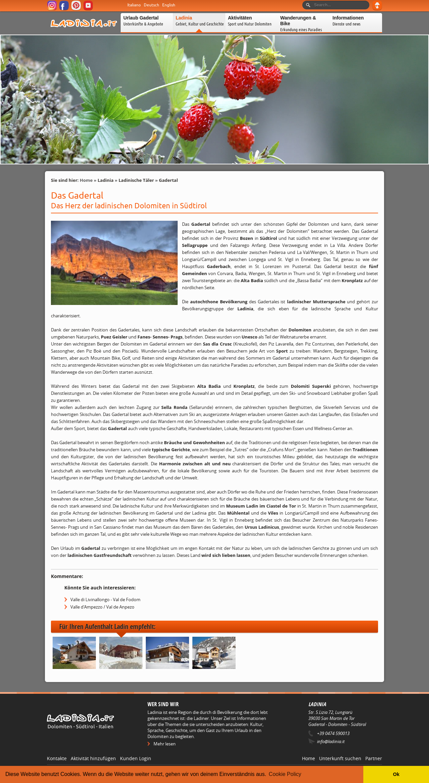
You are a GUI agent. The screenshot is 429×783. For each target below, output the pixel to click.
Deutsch (151, 5)
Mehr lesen (165, 744)
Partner (373, 758)
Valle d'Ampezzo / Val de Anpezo (102, 607)
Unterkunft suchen (340, 758)
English (168, 5)
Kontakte (57, 758)
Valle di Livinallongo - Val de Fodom (105, 599)
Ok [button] (396, 774)
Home (86, 180)
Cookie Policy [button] (285, 774)
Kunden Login (135, 758)
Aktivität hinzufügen (93, 758)
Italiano (134, 5)
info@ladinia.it (331, 741)
